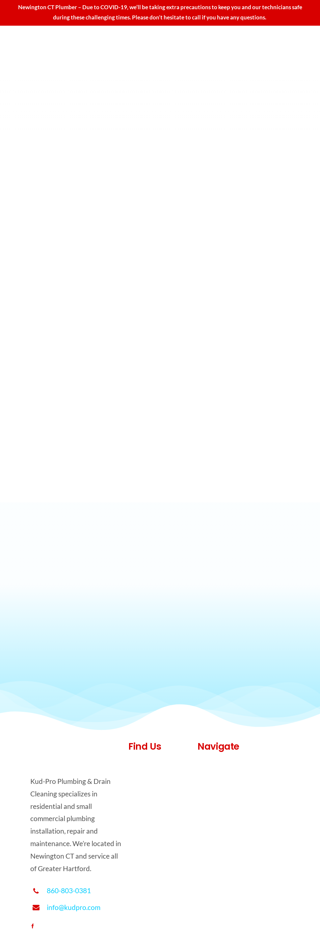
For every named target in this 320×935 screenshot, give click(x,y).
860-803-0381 (69, 890)
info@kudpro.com (73, 907)
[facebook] (32, 926)
